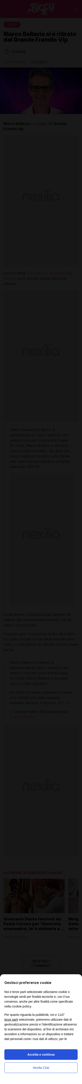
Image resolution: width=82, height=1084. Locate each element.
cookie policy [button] (21, 1006)
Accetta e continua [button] (40, 1054)
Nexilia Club (41, 1067)
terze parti (11, 1019)
